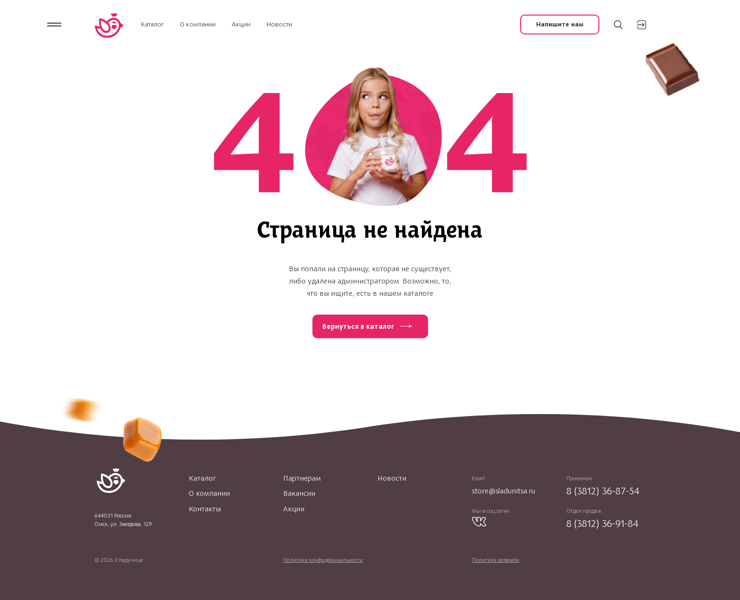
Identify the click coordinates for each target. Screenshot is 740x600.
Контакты (205, 509)
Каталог (152, 24)
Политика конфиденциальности (323, 560)
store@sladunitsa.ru (503, 490)
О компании (198, 24)
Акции (241, 24)
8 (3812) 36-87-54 (602, 491)
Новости (279, 24)
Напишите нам (559, 24)
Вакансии (299, 493)
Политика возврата (495, 560)
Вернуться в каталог (358, 326)
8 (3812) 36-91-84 (602, 523)
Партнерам (302, 478)
